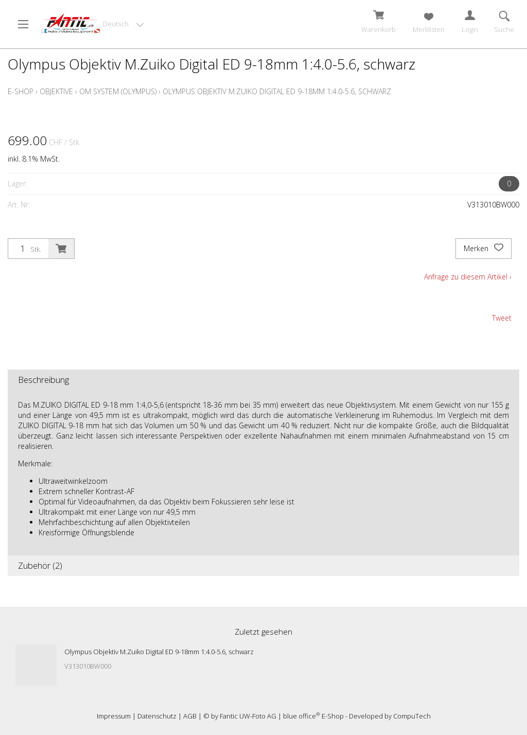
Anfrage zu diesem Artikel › (468, 277)
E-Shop (20, 91)
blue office (301, 716)
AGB (190, 716)
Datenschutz (157, 716)
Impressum (114, 716)
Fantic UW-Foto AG (248, 716)
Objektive (56, 91)
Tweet (502, 318)
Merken (483, 248)
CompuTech (412, 716)
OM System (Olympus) (117, 91)
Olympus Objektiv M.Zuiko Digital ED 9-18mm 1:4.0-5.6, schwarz (277, 91)
